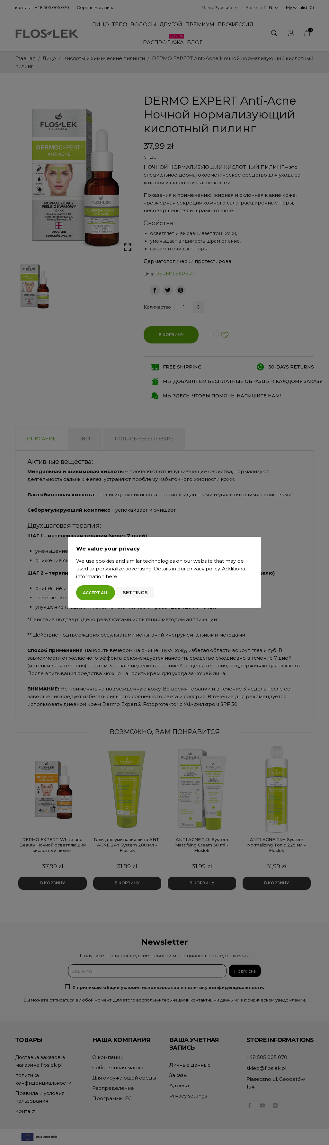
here (111, 576)
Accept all (95, 592)
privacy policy (203, 569)
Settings (135, 592)
